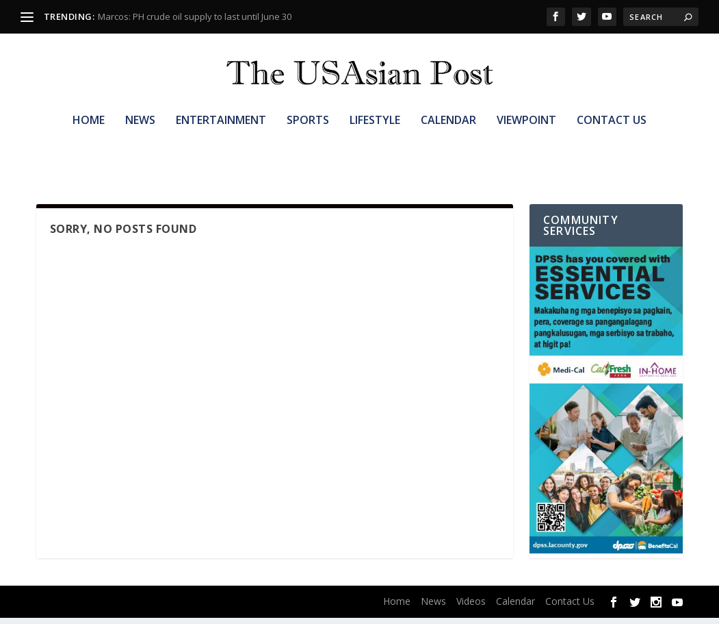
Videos (471, 607)
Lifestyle (375, 141)
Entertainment (221, 141)
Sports (308, 141)
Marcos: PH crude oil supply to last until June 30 (194, 16)
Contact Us (611, 141)
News (140, 141)
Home (89, 141)
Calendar (448, 141)
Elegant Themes (124, 608)
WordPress (241, 608)
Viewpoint (526, 141)
